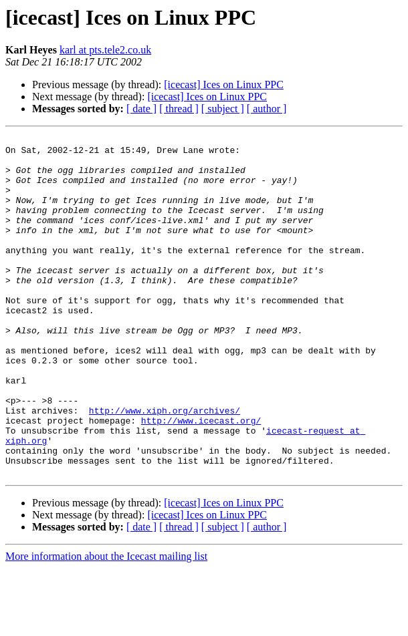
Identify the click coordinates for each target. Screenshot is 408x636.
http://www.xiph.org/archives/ (164, 466)
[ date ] (141, 108)
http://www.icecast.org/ (201, 478)
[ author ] (267, 108)
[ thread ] (179, 108)
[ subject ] (222, 108)
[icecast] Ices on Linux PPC (224, 84)
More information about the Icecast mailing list (106, 624)
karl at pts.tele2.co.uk (105, 49)
